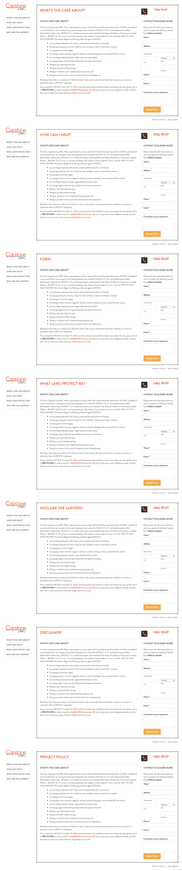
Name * (146, 37)
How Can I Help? (15, 22)
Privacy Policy (159, 120)
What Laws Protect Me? (18, 27)
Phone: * (146, 74)
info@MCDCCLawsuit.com (81, 89)
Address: (146, 46)
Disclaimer (173, 120)
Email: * (146, 83)
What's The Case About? (18, 17)
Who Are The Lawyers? (18, 32)
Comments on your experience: (155, 92)
